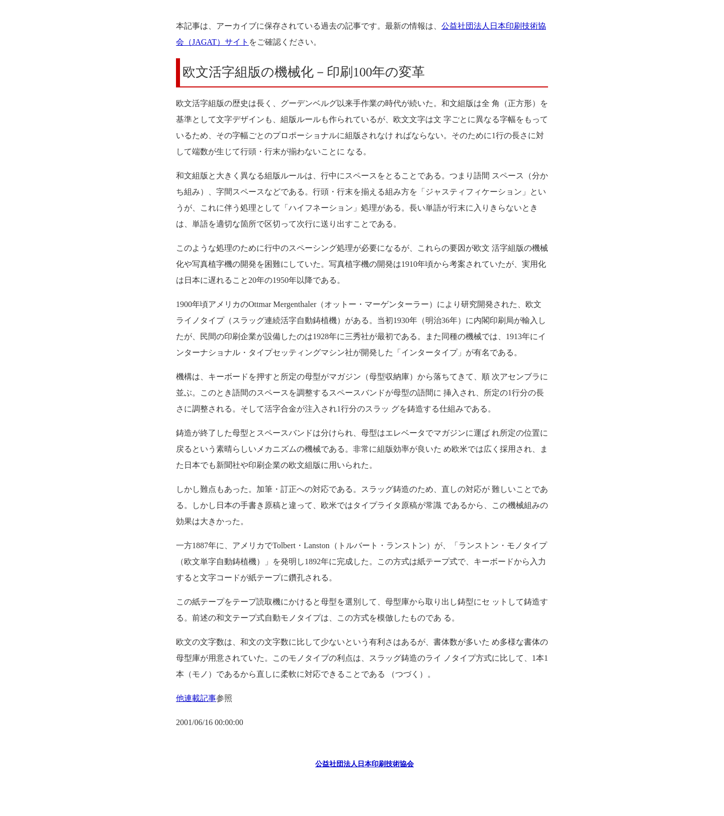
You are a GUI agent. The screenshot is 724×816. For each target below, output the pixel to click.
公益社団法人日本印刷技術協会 (364, 764)
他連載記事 (196, 698)
